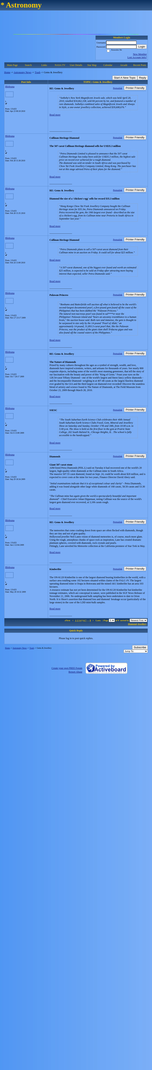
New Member (140, 54)
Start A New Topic (125, 77)
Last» (99, 620)
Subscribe (140, 647)
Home (7, 72)
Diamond (132, 624)
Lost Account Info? (137, 57)
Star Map (91, 65)
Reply (142, 77)
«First (68, 620)
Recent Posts (139, 65)
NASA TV (60, 65)
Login (141, 46)
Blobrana (9, 86)
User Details (76, 65)
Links (44, 65)
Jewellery (142, 624)
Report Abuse (75, 671)
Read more (54, 114)
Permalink (117, 88)
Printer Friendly (135, 88)
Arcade (123, 65)
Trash (37, 72)
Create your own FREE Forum (67, 668)
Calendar (107, 65)
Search (28, 65)
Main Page (12, 65)
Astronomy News (22, 72)
